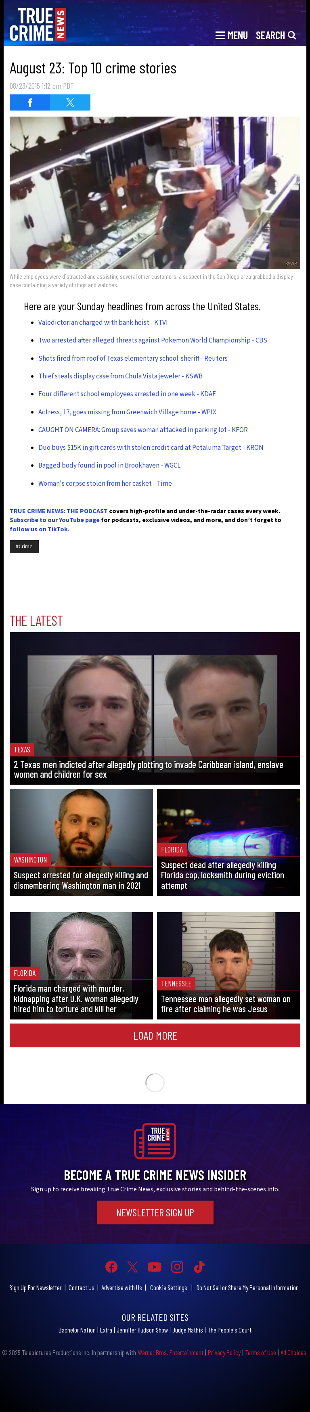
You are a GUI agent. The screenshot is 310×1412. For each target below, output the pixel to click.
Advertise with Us (121, 1287)
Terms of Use (260, 1352)
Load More (155, 1035)
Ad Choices (293, 1352)
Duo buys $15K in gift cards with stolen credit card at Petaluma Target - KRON (151, 448)
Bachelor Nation (77, 1330)
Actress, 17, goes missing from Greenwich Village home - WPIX (127, 412)
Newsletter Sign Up (155, 1212)
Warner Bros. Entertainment (170, 1352)
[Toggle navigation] (232, 34)
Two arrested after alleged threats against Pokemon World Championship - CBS (152, 340)
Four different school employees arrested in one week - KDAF (127, 394)
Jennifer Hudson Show (142, 1330)
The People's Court (229, 1330)
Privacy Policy (224, 1352)
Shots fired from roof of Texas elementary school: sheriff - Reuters (133, 358)
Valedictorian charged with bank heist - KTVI (103, 323)
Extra (106, 1330)
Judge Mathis (187, 1330)
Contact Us (81, 1287)
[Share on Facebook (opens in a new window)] (30, 102)
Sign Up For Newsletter (35, 1287)
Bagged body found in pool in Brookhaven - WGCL (109, 465)
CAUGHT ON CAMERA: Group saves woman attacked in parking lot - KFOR (143, 430)
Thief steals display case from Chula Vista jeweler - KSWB (120, 376)
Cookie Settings (168, 1287)
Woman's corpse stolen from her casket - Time (105, 484)
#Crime (24, 547)
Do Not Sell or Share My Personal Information (248, 1287)
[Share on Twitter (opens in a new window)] (70, 102)
